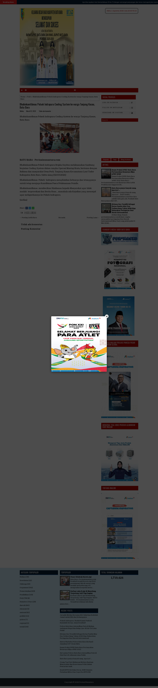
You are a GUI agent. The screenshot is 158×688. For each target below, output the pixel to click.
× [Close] (107, 316)
